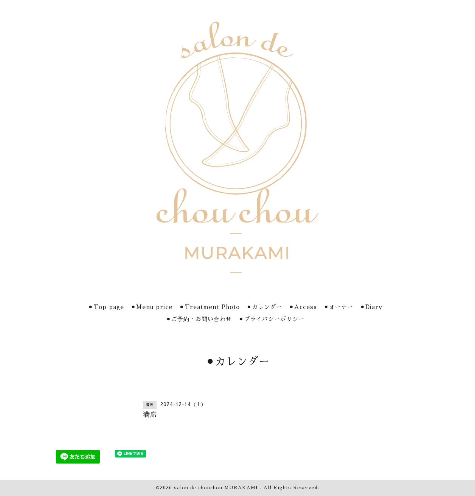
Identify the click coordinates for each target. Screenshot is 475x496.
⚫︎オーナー (338, 307)
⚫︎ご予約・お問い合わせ (199, 319)
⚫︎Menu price (151, 307)
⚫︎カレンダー (264, 307)
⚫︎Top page (106, 307)
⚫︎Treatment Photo (209, 307)
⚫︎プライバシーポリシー (271, 319)
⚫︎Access (303, 307)
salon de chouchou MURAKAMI (217, 487)
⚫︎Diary (371, 307)
